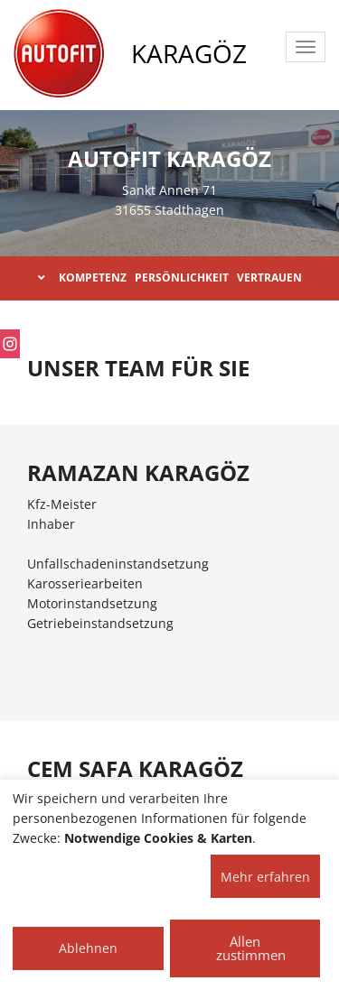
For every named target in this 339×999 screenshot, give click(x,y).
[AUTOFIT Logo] (59, 54)
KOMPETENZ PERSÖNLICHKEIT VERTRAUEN (170, 277)
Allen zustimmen (251, 948)
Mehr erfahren (265, 876)
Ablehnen (88, 948)
